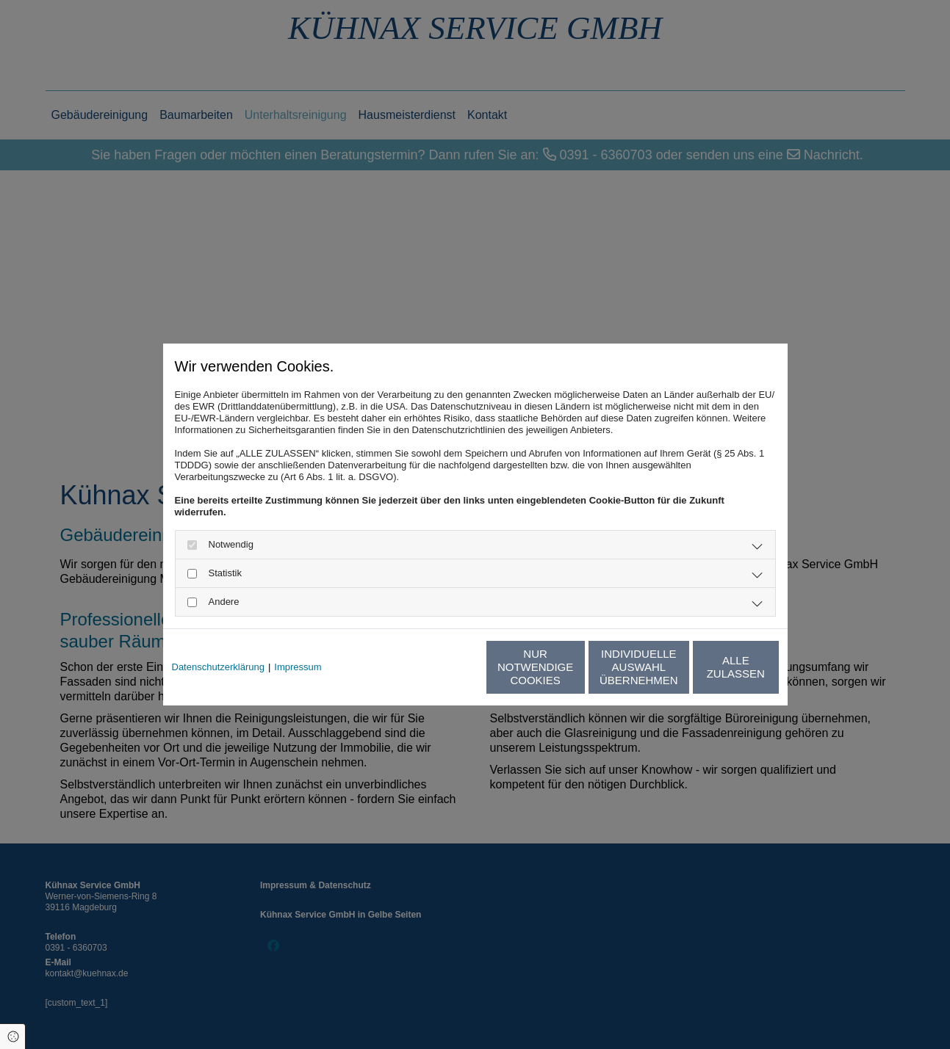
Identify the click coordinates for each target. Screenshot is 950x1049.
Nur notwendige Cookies (431, 667)
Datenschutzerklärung (218, 666)
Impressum (297, 666)
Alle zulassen (710, 667)
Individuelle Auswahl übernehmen (571, 666)
